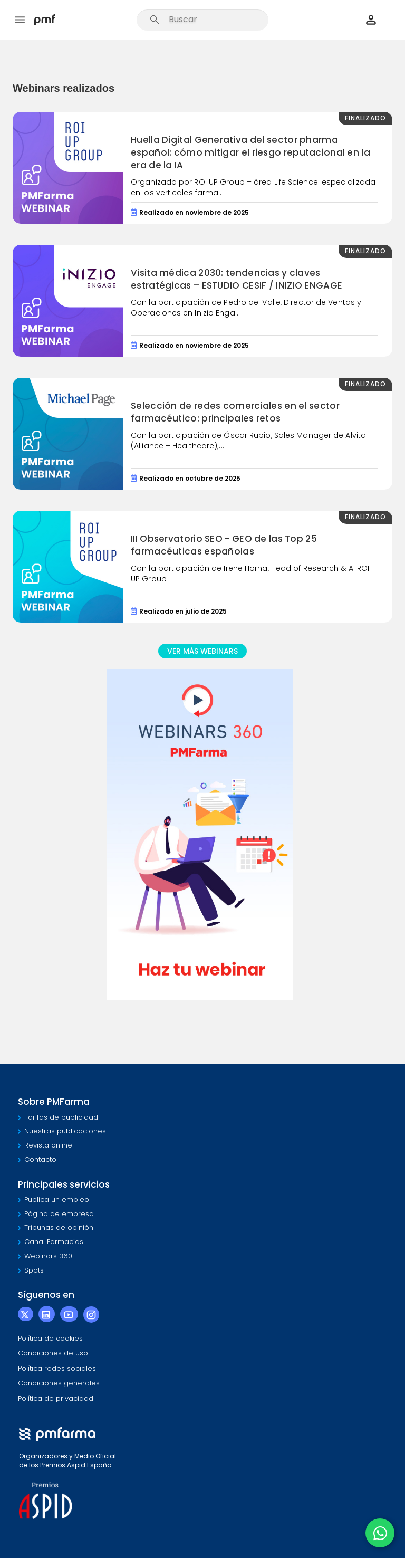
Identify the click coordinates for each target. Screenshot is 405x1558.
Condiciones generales (59, 1383)
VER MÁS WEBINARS (202, 651)
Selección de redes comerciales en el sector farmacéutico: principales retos (235, 412)
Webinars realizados (63, 88)
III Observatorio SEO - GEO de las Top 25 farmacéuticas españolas (224, 545)
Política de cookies (50, 1338)
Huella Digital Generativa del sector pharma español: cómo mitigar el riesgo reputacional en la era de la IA (250, 152)
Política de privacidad (55, 1398)
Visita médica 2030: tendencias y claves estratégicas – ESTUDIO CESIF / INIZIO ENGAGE (236, 279)
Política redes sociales (57, 1368)
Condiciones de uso (53, 1353)
